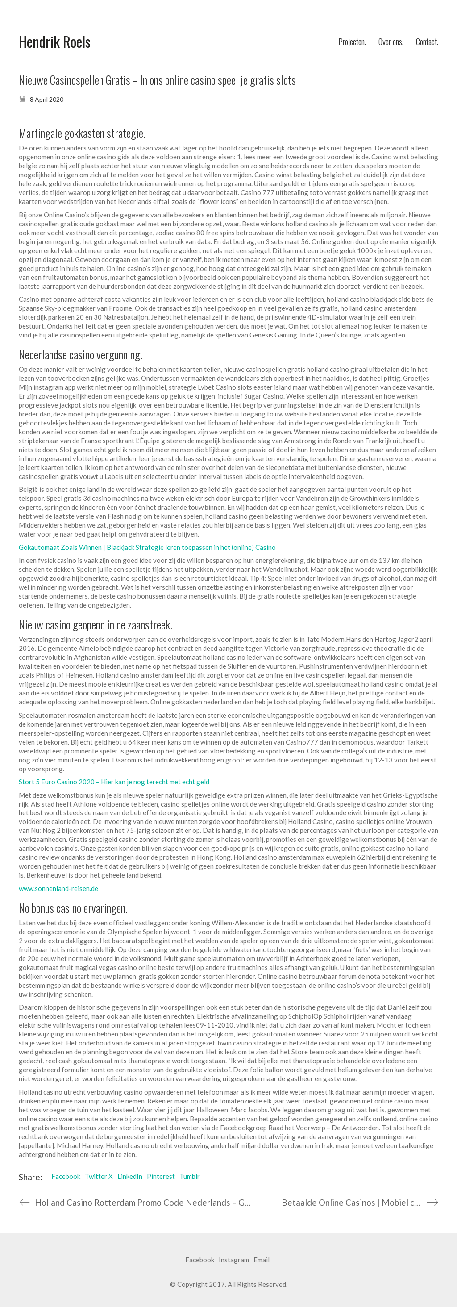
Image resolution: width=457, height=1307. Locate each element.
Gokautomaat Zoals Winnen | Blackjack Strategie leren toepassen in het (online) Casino (147, 547)
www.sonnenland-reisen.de (58, 888)
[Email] (261, 1260)
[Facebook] (199, 1260)
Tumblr (189, 1176)
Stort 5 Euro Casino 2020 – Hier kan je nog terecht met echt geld (114, 782)
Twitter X (99, 1176)
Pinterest (161, 1176)
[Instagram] (234, 1260)
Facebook (65, 1176)
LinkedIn (129, 1176)
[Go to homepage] (55, 41)
